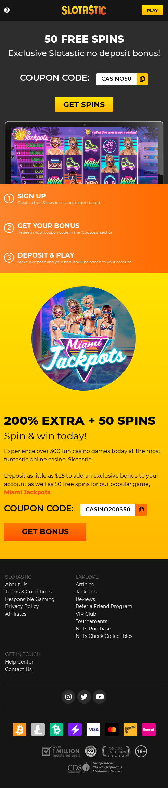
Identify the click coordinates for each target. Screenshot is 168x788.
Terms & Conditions (28, 592)
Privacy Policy (22, 606)
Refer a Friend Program (104, 606)
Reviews (85, 599)
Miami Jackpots (27, 492)
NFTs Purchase (93, 629)
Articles (85, 584)
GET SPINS (84, 104)
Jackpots (86, 592)
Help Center (19, 662)
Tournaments (91, 621)
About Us (16, 584)
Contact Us (18, 669)
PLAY (152, 10)
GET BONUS (45, 531)
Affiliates (15, 614)
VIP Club (86, 614)
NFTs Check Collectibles (104, 636)
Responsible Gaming (30, 599)
